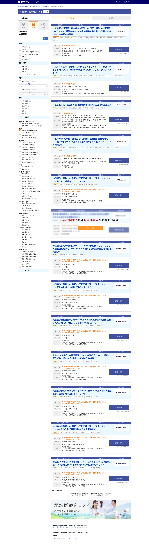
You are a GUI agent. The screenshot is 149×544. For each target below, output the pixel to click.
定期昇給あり (26, 135)
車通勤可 (25, 169)
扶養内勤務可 (26, 266)
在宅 (23, 247)
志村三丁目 (80, 527)
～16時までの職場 (28, 144)
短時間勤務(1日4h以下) (29, 152)
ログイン (118, 2)
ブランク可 (25, 264)
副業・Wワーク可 (27, 215)
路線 (33, 26)
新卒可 (24, 222)
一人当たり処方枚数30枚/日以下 (32, 191)
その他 (24, 59)
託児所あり (25, 205)
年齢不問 (25, 220)
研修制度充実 (26, 208)
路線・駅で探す (37, 6)
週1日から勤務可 (27, 181)
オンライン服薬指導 (28, 244)
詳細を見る (119, 49)
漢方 (23, 242)
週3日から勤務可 (27, 186)
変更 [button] (45, 38)
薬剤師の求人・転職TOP (24, 6)
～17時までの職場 (28, 147)
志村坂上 (73, 527)
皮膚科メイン (26, 237)
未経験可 (25, 225)
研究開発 (25, 106)
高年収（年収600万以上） (30, 130)
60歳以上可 (26, 217)
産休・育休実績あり (28, 203)
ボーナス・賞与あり (28, 137)
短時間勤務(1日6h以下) (29, 154)
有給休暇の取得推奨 (28, 188)
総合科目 (25, 232)
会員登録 (126, 2)
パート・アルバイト (28, 74)
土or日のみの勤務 (27, 162)
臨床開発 (25, 108)
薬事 (23, 113)
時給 (29, 89)
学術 (23, 111)
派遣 (23, 71)
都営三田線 (46, 6)
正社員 (24, 66)
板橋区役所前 (60, 527)
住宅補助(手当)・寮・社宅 (30, 210)
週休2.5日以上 (26, 176)
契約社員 (25, 69)
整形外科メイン (27, 239)
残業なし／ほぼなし (28, 142)
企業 (23, 57)
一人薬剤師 (25, 229)
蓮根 (85, 527)
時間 (43, 26)
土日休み (25, 173)
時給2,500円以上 (27, 133)
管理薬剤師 (25, 103)
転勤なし (25, 193)
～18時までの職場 (28, 149)
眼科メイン (25, 234)
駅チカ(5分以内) (27, 166)
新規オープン (26, 196)
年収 (29, 81)
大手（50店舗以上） (28, 198)
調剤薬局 (25, 47)
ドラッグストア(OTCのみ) (30, 54)
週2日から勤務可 (27, 183)
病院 (23, 49)
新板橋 (54, 527)
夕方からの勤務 (27, 157)
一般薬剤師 (26, 101)
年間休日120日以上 (28, 178)
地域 (23, 26)
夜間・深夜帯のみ (27, 159)
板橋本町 (67, 527)
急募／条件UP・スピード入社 (31, 126)
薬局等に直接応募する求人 (30, 123)
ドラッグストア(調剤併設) (30, 52)
